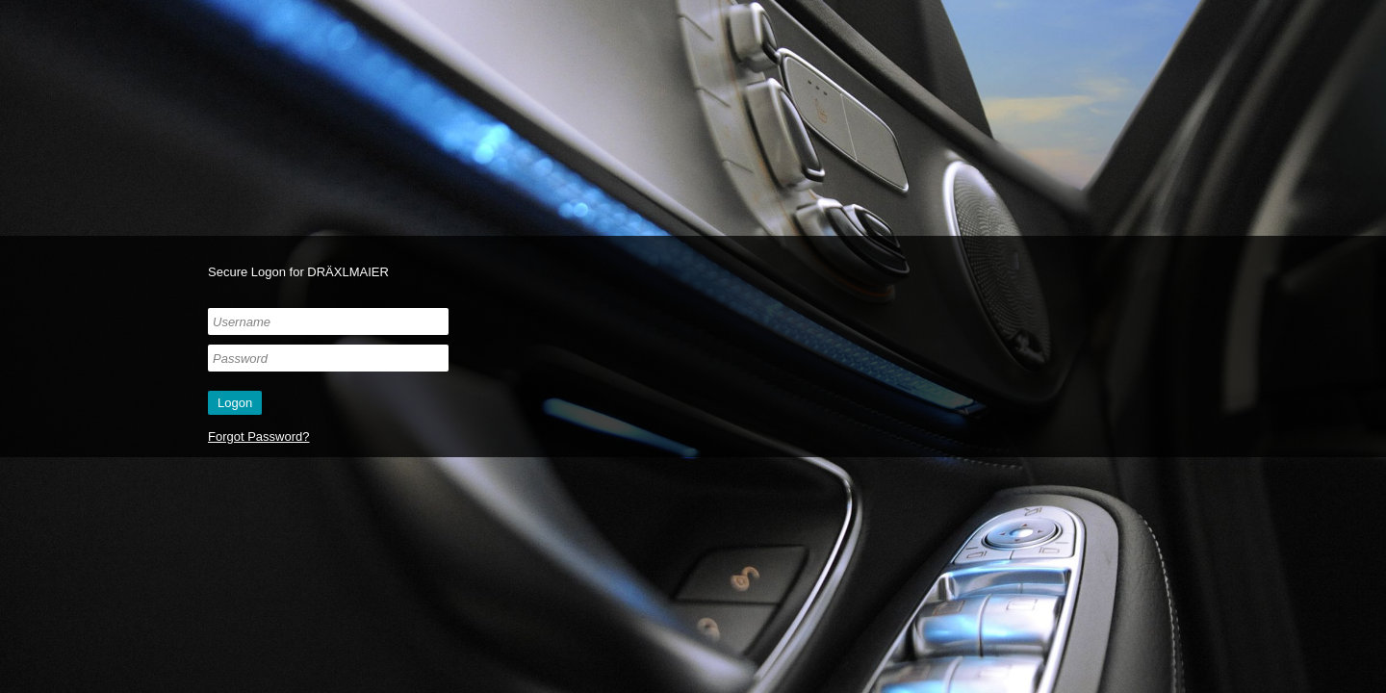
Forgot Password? (259, 436)
